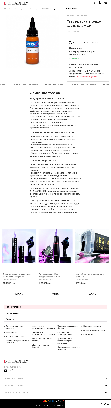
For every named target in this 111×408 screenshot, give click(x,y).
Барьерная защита (92, 326)
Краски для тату (21, 9)
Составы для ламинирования (64, 333)
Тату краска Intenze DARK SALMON (64, 9)
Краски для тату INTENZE (39, 9)
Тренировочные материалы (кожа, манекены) (65, 341)
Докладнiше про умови (86, 76)
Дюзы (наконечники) (15, 336)
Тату (10, 9)
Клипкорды (11, 332)
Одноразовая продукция (94, 330)
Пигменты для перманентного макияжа (43, 333)
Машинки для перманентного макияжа (43, 327)
